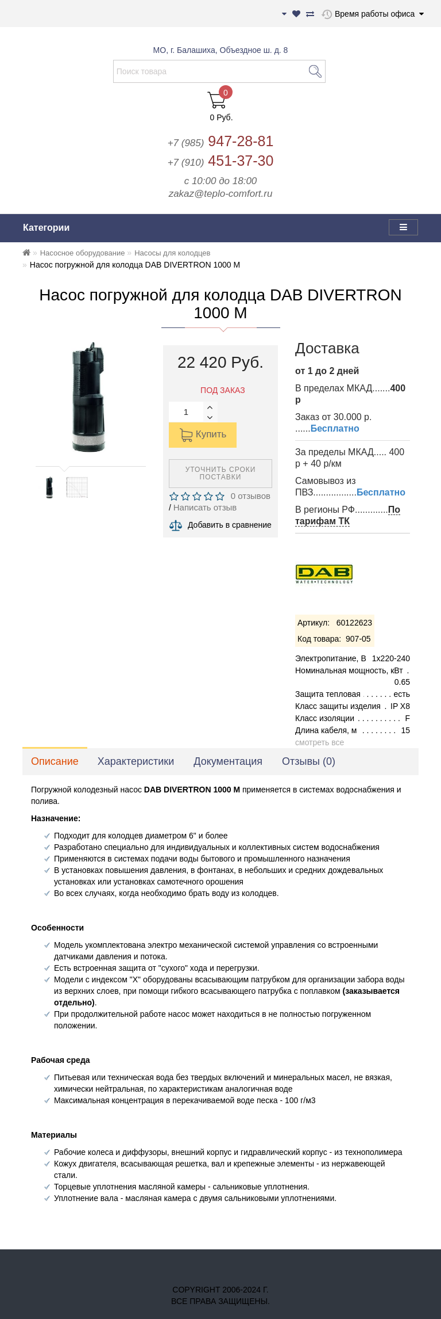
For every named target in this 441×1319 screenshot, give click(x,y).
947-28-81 (221, 141)
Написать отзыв (205, 507)
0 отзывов (248, 496)
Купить (202, 435)
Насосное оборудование (82, 253)
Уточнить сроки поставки (220, 473)
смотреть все (319, 742)
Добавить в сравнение (230, 524)
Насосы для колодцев (172, 253)
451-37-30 (221, 161)
